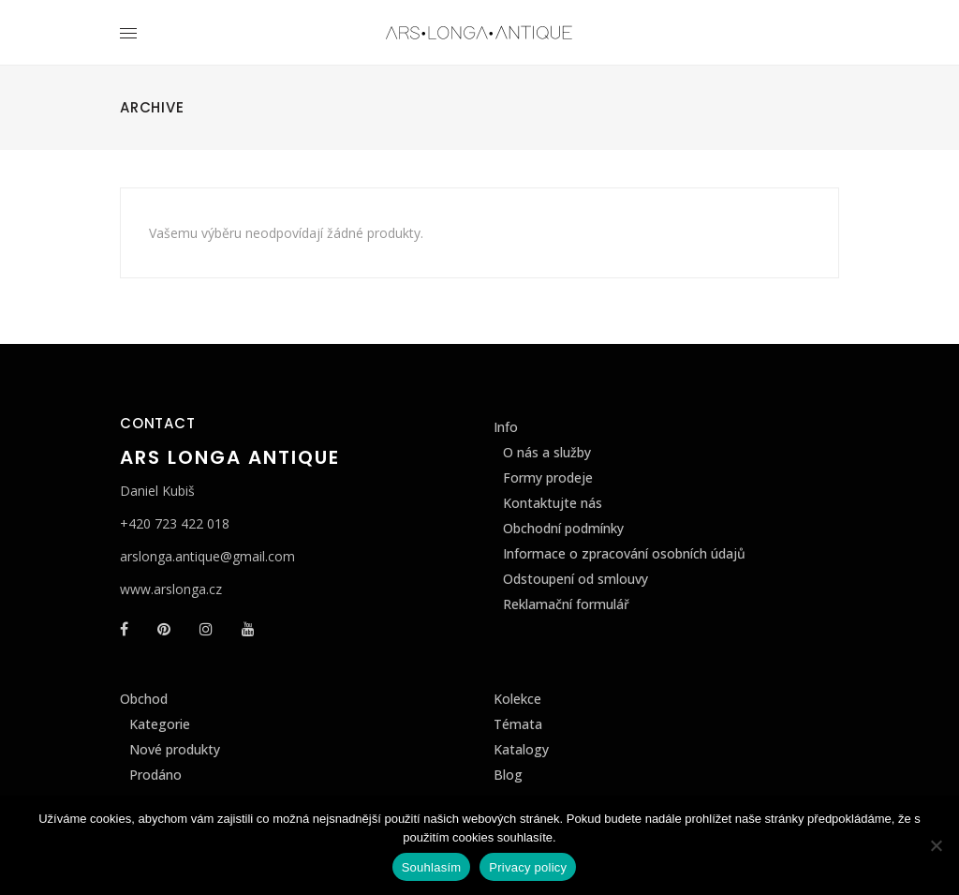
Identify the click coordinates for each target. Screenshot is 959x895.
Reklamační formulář (566, 604)
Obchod (144, 699)
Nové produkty (174, 749)
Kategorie (159, 724)
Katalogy (521, 749)
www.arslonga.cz (171, 589)
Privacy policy (528, 867)
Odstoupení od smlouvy (575, 579)
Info (506, 427)
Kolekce (517, 699)
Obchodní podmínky (563, 528)
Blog (508, 774)
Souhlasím (432, 867)
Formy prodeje (548, 477)
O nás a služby (547, 452)
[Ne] (935, 845)
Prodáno (155, 774)
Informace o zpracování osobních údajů (624, 553)
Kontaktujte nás (552, 503)
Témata (518, 724)
